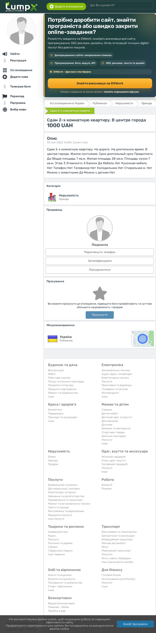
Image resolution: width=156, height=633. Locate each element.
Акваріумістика (58, 531)
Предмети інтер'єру (61, 385)
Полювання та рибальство (65, 582)
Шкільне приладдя (114, 436)
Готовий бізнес (111, 575)
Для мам (107, 424)
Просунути (100, 315)
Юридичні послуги (60, 515)
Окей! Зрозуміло (135, 624)
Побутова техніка (59, 377)
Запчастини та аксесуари (118, 535)
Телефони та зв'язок (115, 389)
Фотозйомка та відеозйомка (66, 511)
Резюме (107, 488)
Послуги (107, 381)
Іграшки (107, 409)
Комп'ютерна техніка (115, 377)
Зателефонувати (100, 261)
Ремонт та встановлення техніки (69, 503)
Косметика (55, 409)
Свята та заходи (58, 507)
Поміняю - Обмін (58, 607)
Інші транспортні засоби (117, 562)
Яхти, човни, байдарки (116, 558)
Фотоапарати (110, 392)
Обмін (52, 456)
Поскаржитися (99, 270)
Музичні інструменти (61, 578)
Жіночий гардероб (114, 456)
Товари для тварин (60, 550)
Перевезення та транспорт (65, 499)
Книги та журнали (60, 575)
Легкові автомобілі (113, 543)
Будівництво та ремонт (63, 484)
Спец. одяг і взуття (114, 460)
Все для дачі (56, 370)
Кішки (51, 535)
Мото (105, 546)
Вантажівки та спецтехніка (119, 531)
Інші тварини (56, 554)
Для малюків (110, 420)
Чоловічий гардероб (115, 464)
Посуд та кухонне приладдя (66, 381)
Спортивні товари (113, 432)
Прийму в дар (57, 610)
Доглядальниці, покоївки (64, 488)
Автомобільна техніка (116, 370)
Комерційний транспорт (117, 539)
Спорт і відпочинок (60, 586)
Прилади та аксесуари (62, 417)
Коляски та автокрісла (116, 428)
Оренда (53, 460)
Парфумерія (55, 413)
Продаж (53, 464)
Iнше (51, 396)
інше (104, 471)
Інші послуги (56, 518)
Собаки (53, 546)
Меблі (51, 374)
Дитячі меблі (110, 413)
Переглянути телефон (99, 252)
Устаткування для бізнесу (118, 578)
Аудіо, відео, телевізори (117, 374)
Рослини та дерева (60, 543)
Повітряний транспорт (116, 550)
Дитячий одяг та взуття (117, 417)
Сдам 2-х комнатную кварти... (71, 110)
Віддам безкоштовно (61, 603)
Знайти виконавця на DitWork (100, 83)
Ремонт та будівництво (63, 392)
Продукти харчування (62, 389)
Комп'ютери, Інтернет (62, 492)
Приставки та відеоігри (117, 385)
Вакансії (107, 484)
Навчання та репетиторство (66, 496)
